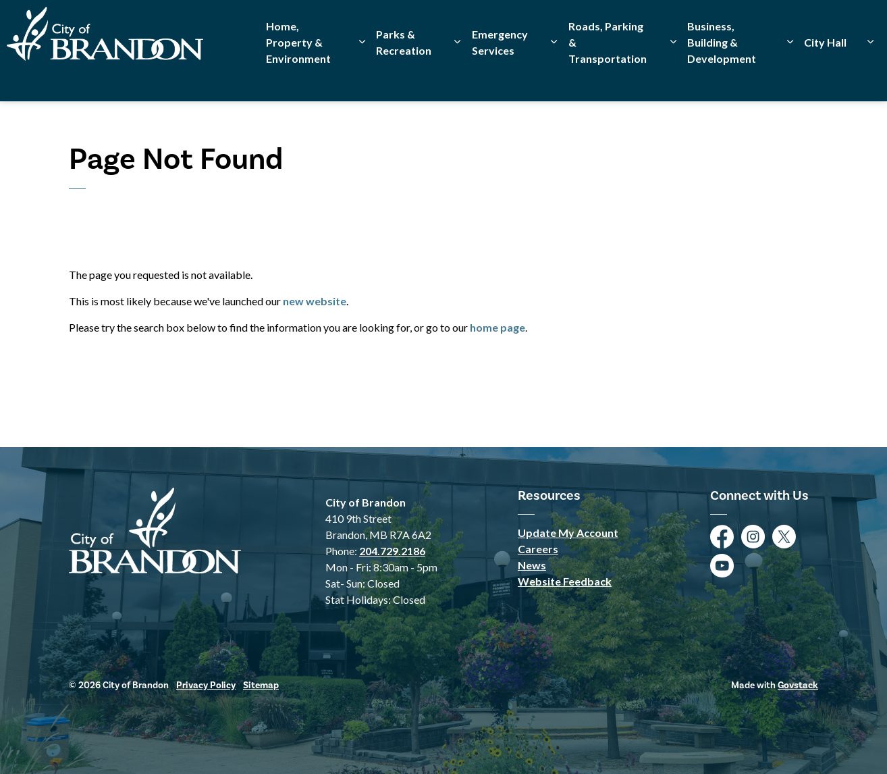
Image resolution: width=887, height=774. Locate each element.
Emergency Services (500, 76)
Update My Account (568, 532)
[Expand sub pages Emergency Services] (553, 76)
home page (497, 327)
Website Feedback (565, 581)
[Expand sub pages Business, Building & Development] (790, 76)
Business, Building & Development (721, 76)
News (532, 565)
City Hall (825, 76)
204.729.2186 (392, 550)
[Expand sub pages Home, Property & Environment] (362, 76)
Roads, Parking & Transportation (607, 76)
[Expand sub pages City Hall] (870, 76)
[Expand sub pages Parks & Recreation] (457, 76)
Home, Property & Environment (298, 76)
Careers (538, 548)
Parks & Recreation (403, 76)
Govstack (798, 685)
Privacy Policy (206, 685)
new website (314, 300)
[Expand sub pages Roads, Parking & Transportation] (674, 76)
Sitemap (261, 685)
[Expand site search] (863, 25)
